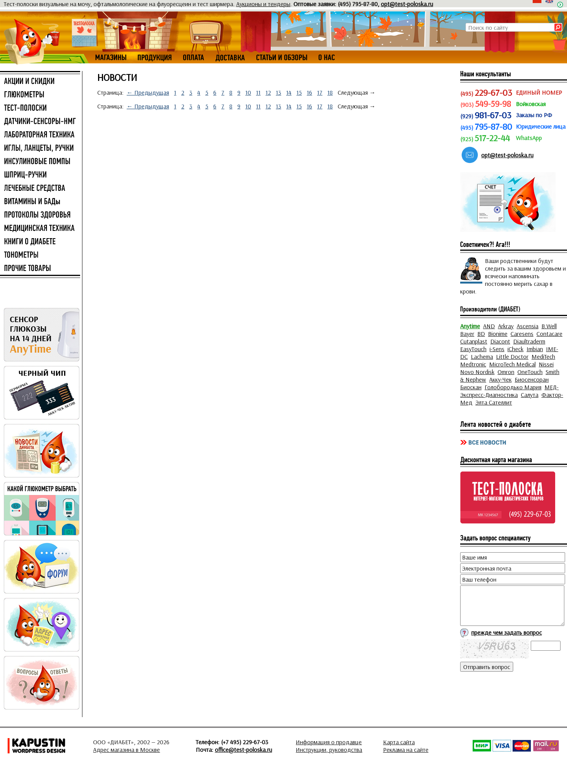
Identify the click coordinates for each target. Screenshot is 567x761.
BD (481, 333)
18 (330, 92)
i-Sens (497, 349)
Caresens (522, 333)
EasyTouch (473, 349)
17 (319, 92)
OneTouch (530, 372)
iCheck (515, 349)
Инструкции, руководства (329, 749)
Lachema (482, 356)
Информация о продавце (329, 742)
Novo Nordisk (477, 372)
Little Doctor (512, 356)
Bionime (497, 333)
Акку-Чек (500, 379)
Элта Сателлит (493, 402)
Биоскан (471, 387)
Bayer (467, 333)
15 (299, 92)
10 (248, 92)
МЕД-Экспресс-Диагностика (509, 390)
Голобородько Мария (513, 387)
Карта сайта (399, 742)
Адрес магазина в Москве (126, 749)
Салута (529, 394)
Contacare (549, 333)
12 (268, 92)
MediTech (543, 356)
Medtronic (473, 364)
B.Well (549, 326)
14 (289, 92)
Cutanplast (473, 341)
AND (489, 326)
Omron (506, 372)
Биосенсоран (532, 379)
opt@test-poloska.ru (407, 4)
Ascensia (527, 326)
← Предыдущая (148, 92)
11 (258, 92)
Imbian (535, 349)
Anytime (470, 326)
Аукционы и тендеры (263, 4)
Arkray (506, 326)
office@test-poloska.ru (243, 749)
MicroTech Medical (512, 364)
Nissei (546, 364)
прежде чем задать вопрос (506, 632)
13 (278, 92)
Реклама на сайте (405, 749)
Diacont (500, 341)
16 (309, 92)
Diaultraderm (529, 341)
